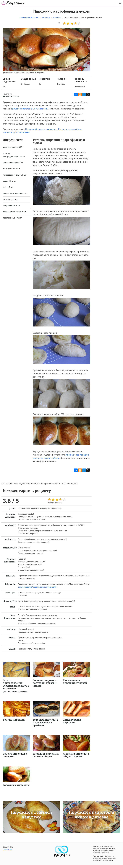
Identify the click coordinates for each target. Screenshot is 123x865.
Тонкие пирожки (14, 719)
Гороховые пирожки (16, 785)
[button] (120, 3)
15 (59, 23)
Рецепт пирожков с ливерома (15, 755)
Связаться (7, 850)
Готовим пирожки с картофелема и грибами (45, 722)
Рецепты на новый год (70, 129)
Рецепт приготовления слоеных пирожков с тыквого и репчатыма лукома (16, 686)
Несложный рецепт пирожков (40, 129)
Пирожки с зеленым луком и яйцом (46, 755)
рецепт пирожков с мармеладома (29, 109)
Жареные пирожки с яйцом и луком (76, 755)
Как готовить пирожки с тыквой (75, 681)
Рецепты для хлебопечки (16, 132)
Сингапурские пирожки (72, 721)
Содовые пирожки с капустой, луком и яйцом (45, 683)
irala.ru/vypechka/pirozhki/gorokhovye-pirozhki (37, 587)
